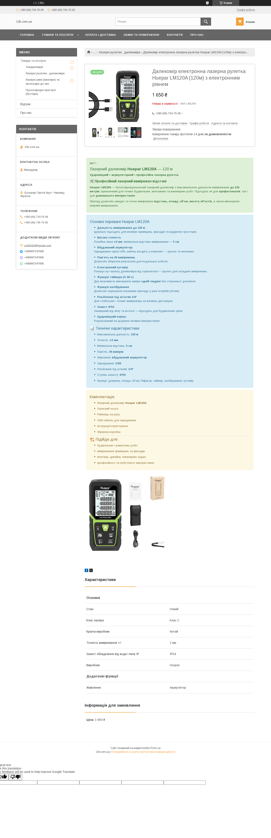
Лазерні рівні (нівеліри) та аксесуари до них (42, 81)
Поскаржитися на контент (126, 751)
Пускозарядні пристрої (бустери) (41, 91)
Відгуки (25, 104)
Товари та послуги (57, 34)
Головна (27, 34)
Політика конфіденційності (159, 751)
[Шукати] (205, 22)
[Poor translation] (15, 776)
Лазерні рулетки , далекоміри (119, 52)
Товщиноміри (34, 67)
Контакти (175, 34)
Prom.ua (155, 748)
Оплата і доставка (100, 34)
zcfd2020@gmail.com (37, 245)
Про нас (197, 34)
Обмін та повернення (141, 34)
